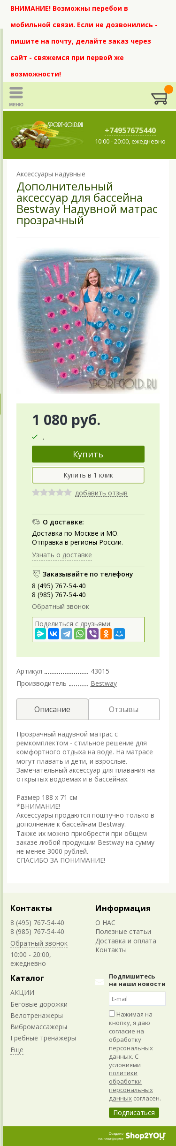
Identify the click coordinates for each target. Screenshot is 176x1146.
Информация (123, 908)
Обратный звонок (60, 606)
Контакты (31, 908)
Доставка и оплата (125, 940)
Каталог (27, 977)
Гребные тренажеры (43, 1037)
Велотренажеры (36, 1015)
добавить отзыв (101, 493)
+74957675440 (130, 130)
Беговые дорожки (39, 1004)
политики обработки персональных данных (131, 1085)
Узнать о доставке (62, 554)
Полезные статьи (123, 931)
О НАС (105, 922)
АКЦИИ (22, 992)
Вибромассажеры (38, 1026)
